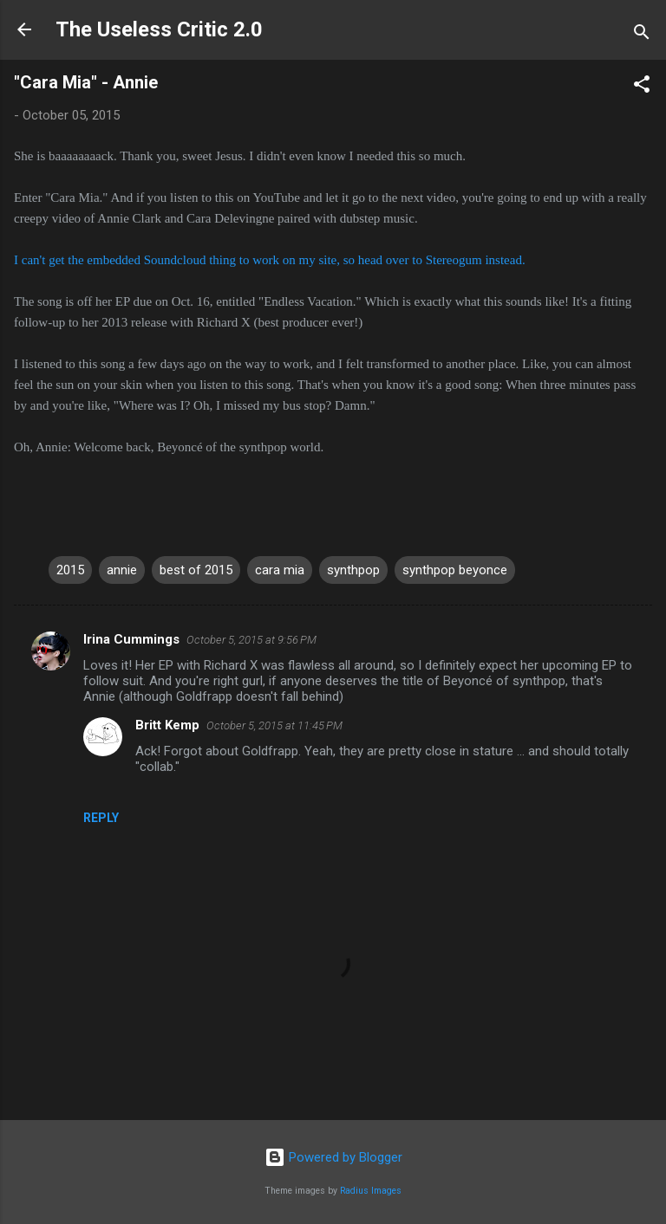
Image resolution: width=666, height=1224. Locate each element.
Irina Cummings (131, 639)
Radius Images (371, 1190)
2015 (70, 570)
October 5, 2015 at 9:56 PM (251, 639)
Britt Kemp (167, 725)
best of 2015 (196, 570)
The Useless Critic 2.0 (159, 29)
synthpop (353, 570)
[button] (641, 87)
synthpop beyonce (454, 570)
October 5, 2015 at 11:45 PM (274, 725)
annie (122, 570)
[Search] (641, 35)
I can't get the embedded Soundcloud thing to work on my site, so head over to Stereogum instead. (270, 260)
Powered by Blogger (333, 1157)
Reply (101, 818)
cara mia (279, 570)
